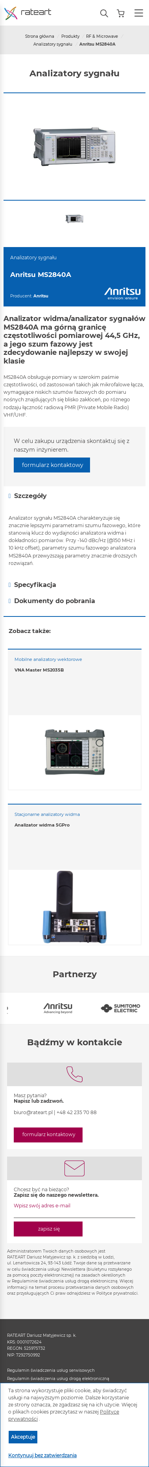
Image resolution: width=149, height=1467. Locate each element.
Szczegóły (28, 496)
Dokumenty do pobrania (52, 601)
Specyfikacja (32, 585)
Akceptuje (23, 1437)
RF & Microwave (102, 36)
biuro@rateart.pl (33, 1112)
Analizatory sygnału (52, 44)
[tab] (74, 496)
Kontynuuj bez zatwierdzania (42, 1455)
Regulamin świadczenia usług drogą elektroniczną (58, 1378)
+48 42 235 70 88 (77, 1112)
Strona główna (39, 36)
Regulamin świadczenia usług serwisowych (51, 1370)
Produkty (70, 36)
